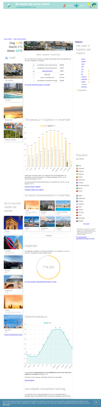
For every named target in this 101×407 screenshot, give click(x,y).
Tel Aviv (8, 100)
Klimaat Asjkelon (29, 380)
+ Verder (48, 236)
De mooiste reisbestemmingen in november (37, 85)
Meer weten (6, 404)
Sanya (27, 228)
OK (96, 402)
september (84, 79)
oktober (83, 82)
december (84, 87)
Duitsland (81, 171)
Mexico (80, 188)
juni (82, 71)
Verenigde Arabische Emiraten (13, 312)
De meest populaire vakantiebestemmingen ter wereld (40, 282)
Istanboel (8, 290)
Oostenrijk (81, 168)
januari (83, 59)
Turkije (6, 292)
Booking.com (78, 41)
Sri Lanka (81, 212)
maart (82, 64)
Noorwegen (81, 218)
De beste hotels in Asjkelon (33, 186)
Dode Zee (9, 120)
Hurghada (44, 228)
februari (83, 61)
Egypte (80, 195)
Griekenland (81, 198)
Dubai (27, 210)
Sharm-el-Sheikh (62, 212)
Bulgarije (80, 220)
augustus (83, 76)
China (80, 215)
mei (82, 69)
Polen (80, 206)
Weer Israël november (20, 39)
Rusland (80, 209)
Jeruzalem (9, 80)
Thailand (80, 201)
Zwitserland (81, 179)
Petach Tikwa (10, 140)
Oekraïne (80, 174)
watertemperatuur (47, 71)
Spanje (80, 177)
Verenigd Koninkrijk (10, 253)
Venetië (8, 330)
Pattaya (59, 228)
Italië (6, 272)
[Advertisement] (50, 24)
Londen (8, 251)
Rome (7, 271)
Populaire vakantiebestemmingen (13, 334)
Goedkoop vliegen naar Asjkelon (34, 189)
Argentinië (81, 204)
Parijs (7, 231)
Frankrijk (7, 233)
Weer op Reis (8, 39)
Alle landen (86, 224)
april (82, 66)
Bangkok (44, 212)
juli (82, 74)
